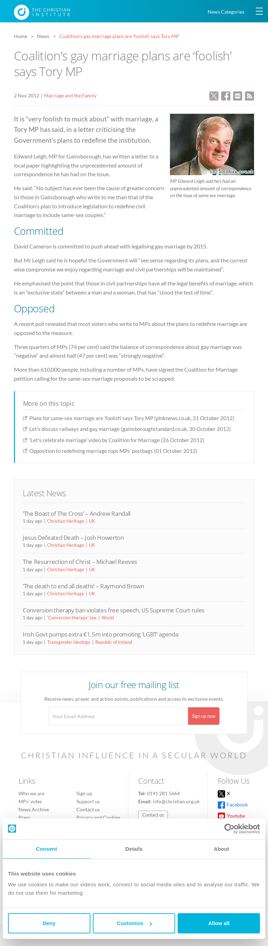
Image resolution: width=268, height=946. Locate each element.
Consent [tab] (46, 849)
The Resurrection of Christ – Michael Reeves (80, 562)
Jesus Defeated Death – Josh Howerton (73, 538)
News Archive (33, 809)
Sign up (84, 793)
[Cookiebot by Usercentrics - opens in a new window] (229, 829)
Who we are (31, 793)
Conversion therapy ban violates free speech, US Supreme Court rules (113, 610)
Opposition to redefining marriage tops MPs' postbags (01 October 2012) (113, 451)
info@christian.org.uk (176, 801)
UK (92, 521)
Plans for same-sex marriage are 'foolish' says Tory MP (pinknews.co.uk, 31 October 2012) (131, 418)
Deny (49, 923)
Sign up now (204, 716)
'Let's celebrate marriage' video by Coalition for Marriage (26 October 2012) (116, 440)
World (108, 617)
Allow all (219, 923)
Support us (88, 801)
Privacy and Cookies (98, 817)
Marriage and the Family (70, 95)
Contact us (88, 809)
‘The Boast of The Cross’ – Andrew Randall (77, 513)
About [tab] (221, 849)
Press (24, 817)
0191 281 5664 (163, 793)
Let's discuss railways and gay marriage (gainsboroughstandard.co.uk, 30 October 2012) (130, 429)
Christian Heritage (65, 521)
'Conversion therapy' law (72, 617)
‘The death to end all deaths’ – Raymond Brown (83, 586)
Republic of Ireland (113, 642)
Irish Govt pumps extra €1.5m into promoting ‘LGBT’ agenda (100, 634)
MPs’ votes (30, 801)
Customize (134, 923)
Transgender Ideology (68, 642)
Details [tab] (134, 849)
